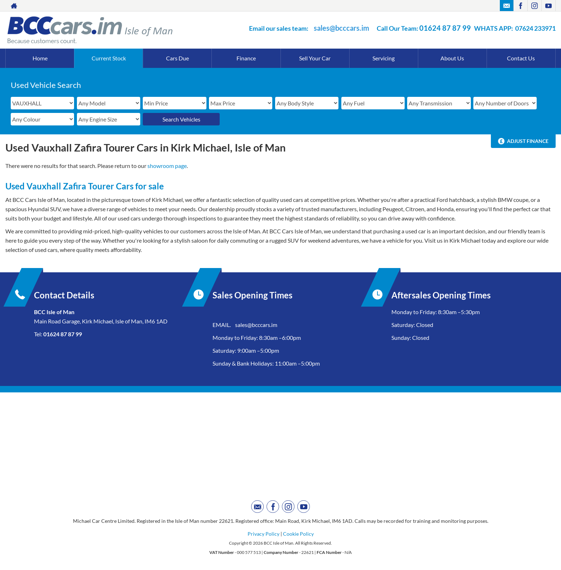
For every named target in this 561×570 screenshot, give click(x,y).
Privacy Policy (263, 534)
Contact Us (521, 58)
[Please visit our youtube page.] (548, 5)
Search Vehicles (181, 119)
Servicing (383, 58)
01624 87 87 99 (445, 28)
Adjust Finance (527, 141)
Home (40, 58)
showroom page (167, 165)
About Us (452, 58)
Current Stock (109, 58)
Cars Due (177, 58)
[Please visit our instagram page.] (534, 5)
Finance (246, 58)
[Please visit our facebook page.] (520, 5)
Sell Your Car (315, 58)
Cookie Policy (298, 534)
